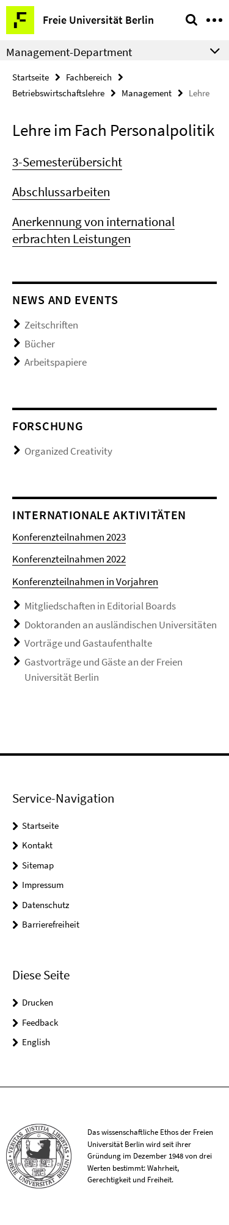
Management (147, 93)
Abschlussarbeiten (61, 191)
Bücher (39, 343)
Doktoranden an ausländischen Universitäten (120, 624)
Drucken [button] (37, 1002)
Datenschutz (45, 905)
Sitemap (38, 865)
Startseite (30, 77)
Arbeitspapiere (55, 362)
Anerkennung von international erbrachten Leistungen (93, 230)
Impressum (43, 884)
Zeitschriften (51, 325)
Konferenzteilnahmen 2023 (69, 537)
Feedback (40, 1022)
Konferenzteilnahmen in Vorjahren (85, 581)
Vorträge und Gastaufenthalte (88, 643)
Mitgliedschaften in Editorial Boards (100, 605)
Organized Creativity (68, 451)
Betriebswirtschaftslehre (58, 93)
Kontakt (37, 845)
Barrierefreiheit (50, 924)
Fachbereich (89, 77)
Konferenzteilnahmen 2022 (69, 559)
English (36, 1042)
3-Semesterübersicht (67, 162)
